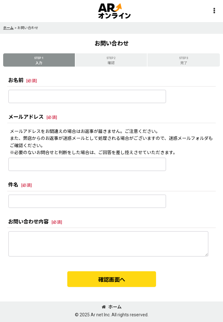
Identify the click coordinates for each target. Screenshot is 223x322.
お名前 (15, 80)
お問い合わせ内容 (28, 222)
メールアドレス (26, 117)
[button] (214, 11)
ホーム (112, 306)
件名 (13, 185)
